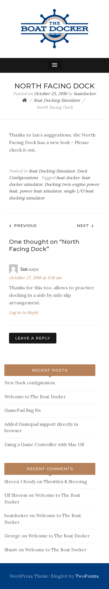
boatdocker (85, 93)
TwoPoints (87, 576)
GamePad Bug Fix (22, 410)
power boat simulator (40, 191)
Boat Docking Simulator (52, 171)
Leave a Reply (32, 338)
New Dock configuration (29, 383)
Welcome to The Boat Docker (35, 396)
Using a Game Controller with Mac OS (44, 444)
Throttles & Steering (65, 481)
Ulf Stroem (15, 495)
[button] (54, 65)
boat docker (67, 177)
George (12, 536)
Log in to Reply (23, 312)
